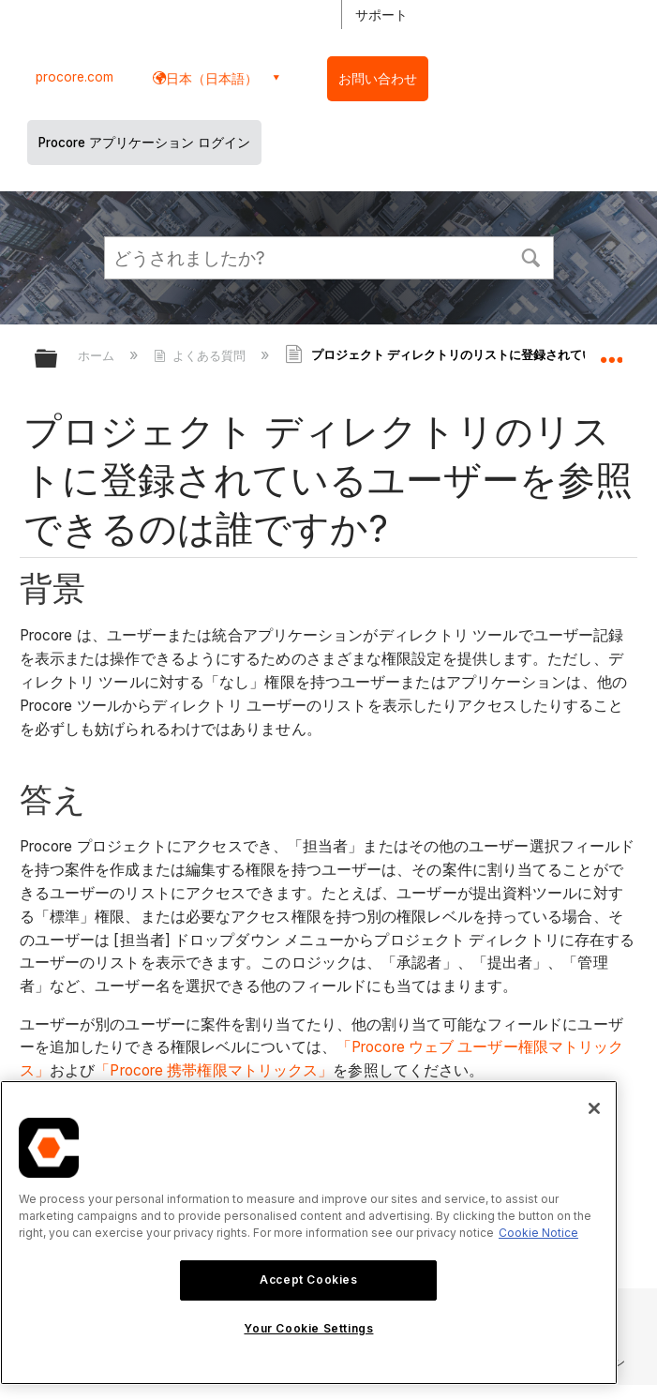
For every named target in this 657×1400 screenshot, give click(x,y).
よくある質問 (201, 355)
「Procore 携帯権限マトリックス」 (214, 1070)
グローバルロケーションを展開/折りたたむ (611, 352)
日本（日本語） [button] (212, 78)
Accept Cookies (308, 1279)
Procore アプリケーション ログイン (144, 142)
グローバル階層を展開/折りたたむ (58, 359)
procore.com (74, 76)
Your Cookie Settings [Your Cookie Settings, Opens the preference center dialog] (308, 1328)
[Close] (594, 1108)
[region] (309, 1232)
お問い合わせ (377, 78)
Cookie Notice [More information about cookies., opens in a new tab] (538, 1233)
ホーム (98, 355)
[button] (531, 255)
